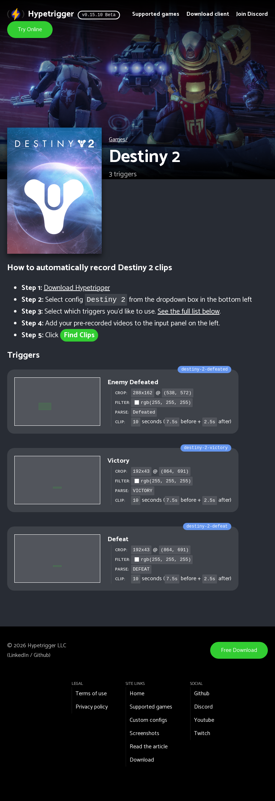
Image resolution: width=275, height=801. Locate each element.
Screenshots (144, 733)
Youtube (204, 720)
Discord (203, 707)
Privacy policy (92, 707)
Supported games (155, 14)
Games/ (118, 139)
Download (142, 760)
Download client (208, 14)
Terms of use (91, 694)
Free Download (239, 650)
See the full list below (188, 312)
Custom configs (148, 720)
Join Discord (252, 14)
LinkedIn (19, 655)
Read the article (149, 747)
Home (137, 694)
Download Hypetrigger (77, 288)
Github (41, 655)
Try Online (30, 29)
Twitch (202, 733)
